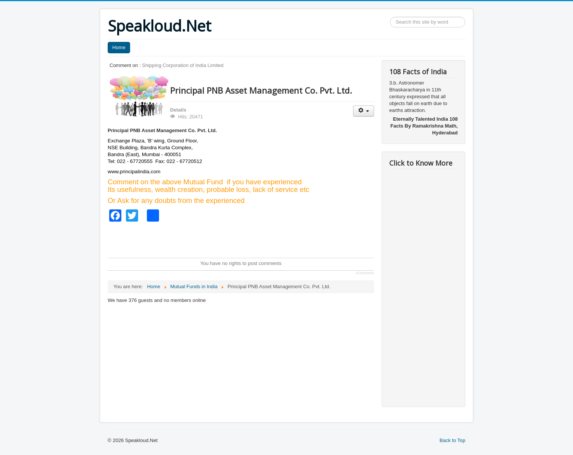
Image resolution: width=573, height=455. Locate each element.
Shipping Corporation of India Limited (182, 65)
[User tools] (363, 111)
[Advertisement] (246, 239)
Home (119, 47)
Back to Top (452, 440)
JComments (365, 273)
